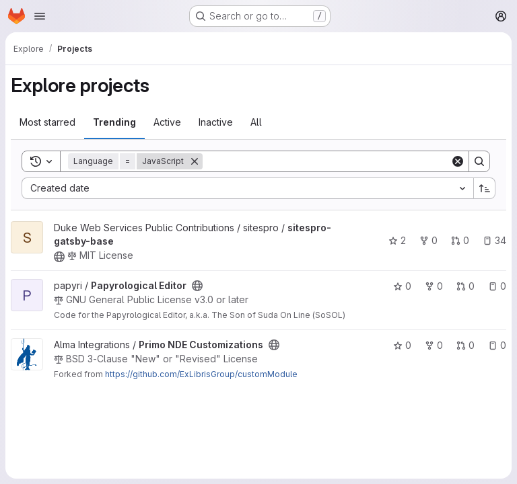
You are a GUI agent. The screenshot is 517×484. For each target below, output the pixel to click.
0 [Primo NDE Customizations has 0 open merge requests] (465, 345)
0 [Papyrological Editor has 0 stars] (402, 286)
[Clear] (458, 161)
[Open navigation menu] (39, 16)
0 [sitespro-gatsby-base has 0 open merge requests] (460, 240)
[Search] (326, 161)
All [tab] (256, 122)
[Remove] (194, 161)
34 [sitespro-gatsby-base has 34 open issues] (494, 240)
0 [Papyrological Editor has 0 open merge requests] (465, 286)
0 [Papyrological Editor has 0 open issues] (497, 286)
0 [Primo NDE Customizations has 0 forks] (434, 345)
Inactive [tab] (216, 122)
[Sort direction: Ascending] (484, 188)
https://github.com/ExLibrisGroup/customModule (201, 374)
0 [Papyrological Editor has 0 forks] (434, 286)
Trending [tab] (114, 122)
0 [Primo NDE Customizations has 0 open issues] (497, 345)
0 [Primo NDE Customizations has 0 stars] (402, 345)
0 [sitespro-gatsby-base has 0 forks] (428, 240)
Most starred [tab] (47, 122)
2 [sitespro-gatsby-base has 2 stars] (397, 240)
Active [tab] (167, 122)
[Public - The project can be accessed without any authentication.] (59, 256)
